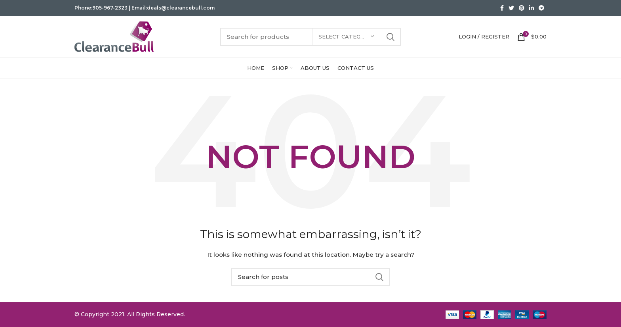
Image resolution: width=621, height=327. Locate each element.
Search (390, 37)
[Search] (310, 37)
